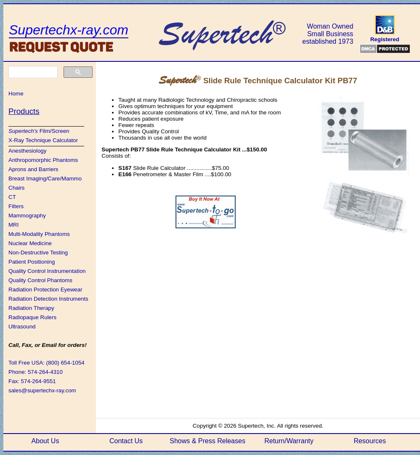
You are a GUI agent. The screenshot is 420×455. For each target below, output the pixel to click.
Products (24, 111)
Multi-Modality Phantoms (39, 234)
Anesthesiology (27, 151)
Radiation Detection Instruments (48, 299)
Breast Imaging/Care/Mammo (45, 178)
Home (16, 93)
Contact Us (126, 440)
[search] (32, 72)
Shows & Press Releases (207, 440)
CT (12, 197)
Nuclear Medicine (30, 243)
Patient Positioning (31, 262)
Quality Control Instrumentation (47, 271)
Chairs (16, 188)
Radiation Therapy (31, 308)
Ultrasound (21, 326)
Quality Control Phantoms (40, 280)
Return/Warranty (289, 440)
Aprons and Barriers (33, 169)
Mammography (27, 215)
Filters (16, 206)
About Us (45, 440)
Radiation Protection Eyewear (45, 289)
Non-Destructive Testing (38, 252)
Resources (369, 440)
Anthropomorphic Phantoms (43, 160)
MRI (13, 225)
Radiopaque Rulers (32, 317)
